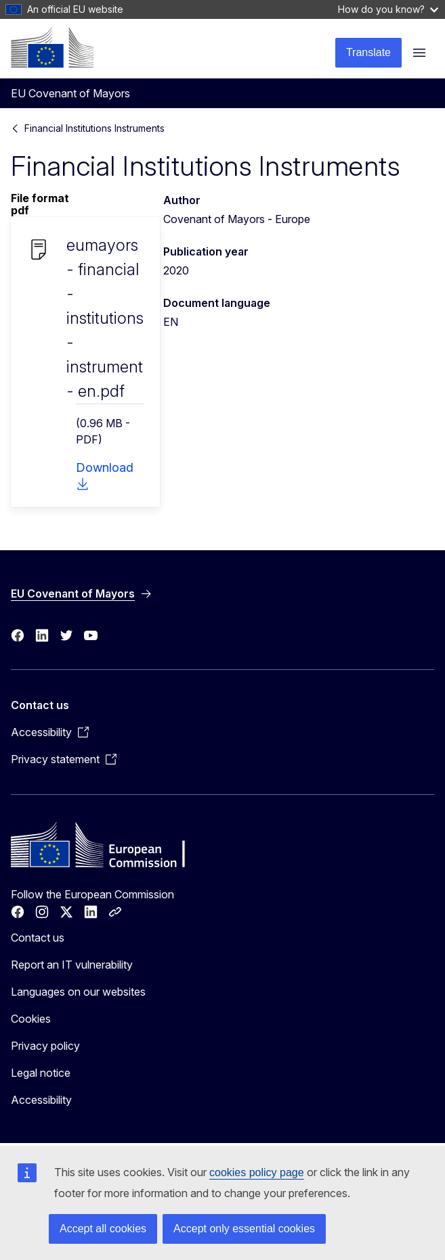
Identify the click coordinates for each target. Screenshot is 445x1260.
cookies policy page (256, 1172)
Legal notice (40, 1073)
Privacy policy (45, 1045)
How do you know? (388, 9)
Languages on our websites (78, 991)
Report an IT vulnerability (72, 964)
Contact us (37, 937)
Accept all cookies (103, 1228)
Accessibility (41, 1100)
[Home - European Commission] (52, 47)
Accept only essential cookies (244, 1228)
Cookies (31, 1018)
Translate (368, 52)
